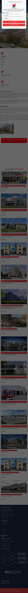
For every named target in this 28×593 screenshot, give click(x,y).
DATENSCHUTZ (12, 27)
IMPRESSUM (16, 27)
